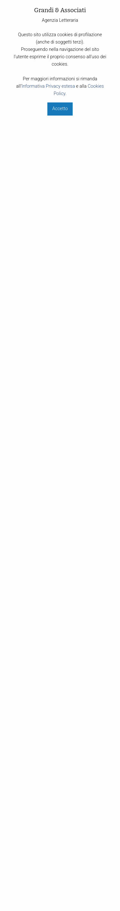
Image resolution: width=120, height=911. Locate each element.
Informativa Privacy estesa (48, 86)
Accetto (60, 108)
